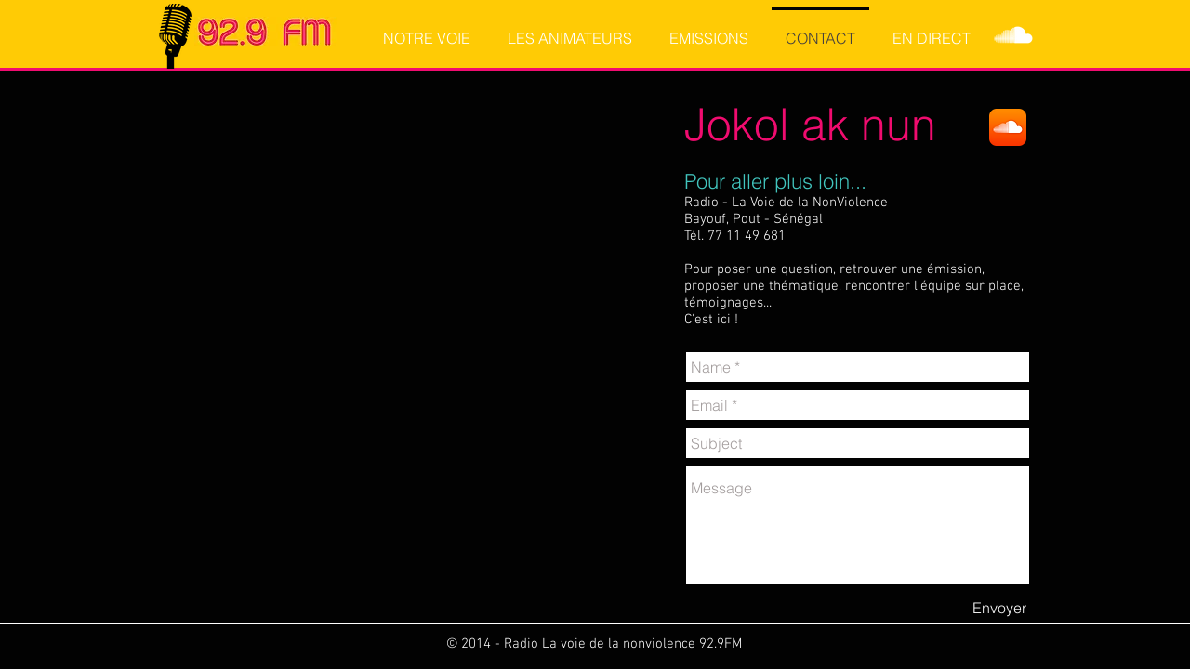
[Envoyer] (999, 608)
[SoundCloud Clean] (1013, 35)
